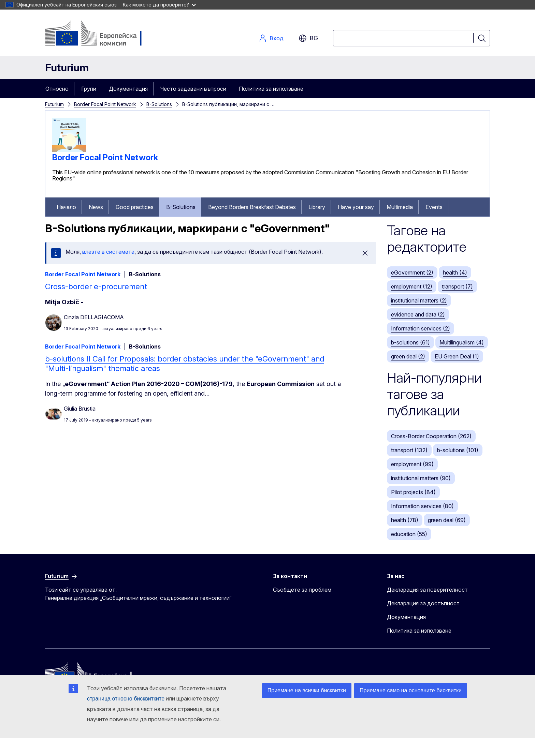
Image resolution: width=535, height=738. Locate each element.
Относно (57, 88)
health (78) (404, 520)
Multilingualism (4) (461, 342)
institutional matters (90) (421, 478)
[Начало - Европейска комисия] (100, 34)
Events (434, 207)
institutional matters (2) (419, 300)
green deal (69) (447, 520)
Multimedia (400, 207)
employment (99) (412, 464)
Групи (88, 88)
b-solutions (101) (457, 450)
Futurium (67, 67)
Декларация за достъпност (423, 603)
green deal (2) (408, 356)
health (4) (455, 272)
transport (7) (457, 286)
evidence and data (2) (418, 314)
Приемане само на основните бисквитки (411, 690)
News (96, 207)
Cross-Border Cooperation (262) (431, 436)
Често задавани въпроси (193, 88)
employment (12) (411, 286)
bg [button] (308, 38)
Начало (66, 207)
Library (316, 207)
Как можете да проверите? (159, 5)
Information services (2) (420, 328)
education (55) (409, 534)
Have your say (356, 207)
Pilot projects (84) (413, 492)
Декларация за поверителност (427, 589)
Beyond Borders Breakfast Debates (252, 207)
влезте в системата (108, 251)
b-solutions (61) (410, 342)
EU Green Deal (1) (457, 356)
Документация (128, 88)
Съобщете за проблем (302, 589)
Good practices (135, 207)
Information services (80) (422, 506)
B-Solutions (159, 104)
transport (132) (409, 450)
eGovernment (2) (412, 272)
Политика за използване (271, 88)
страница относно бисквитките (125, 699)
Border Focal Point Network (105, 104)
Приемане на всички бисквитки (307, 690)
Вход (271, 38)
